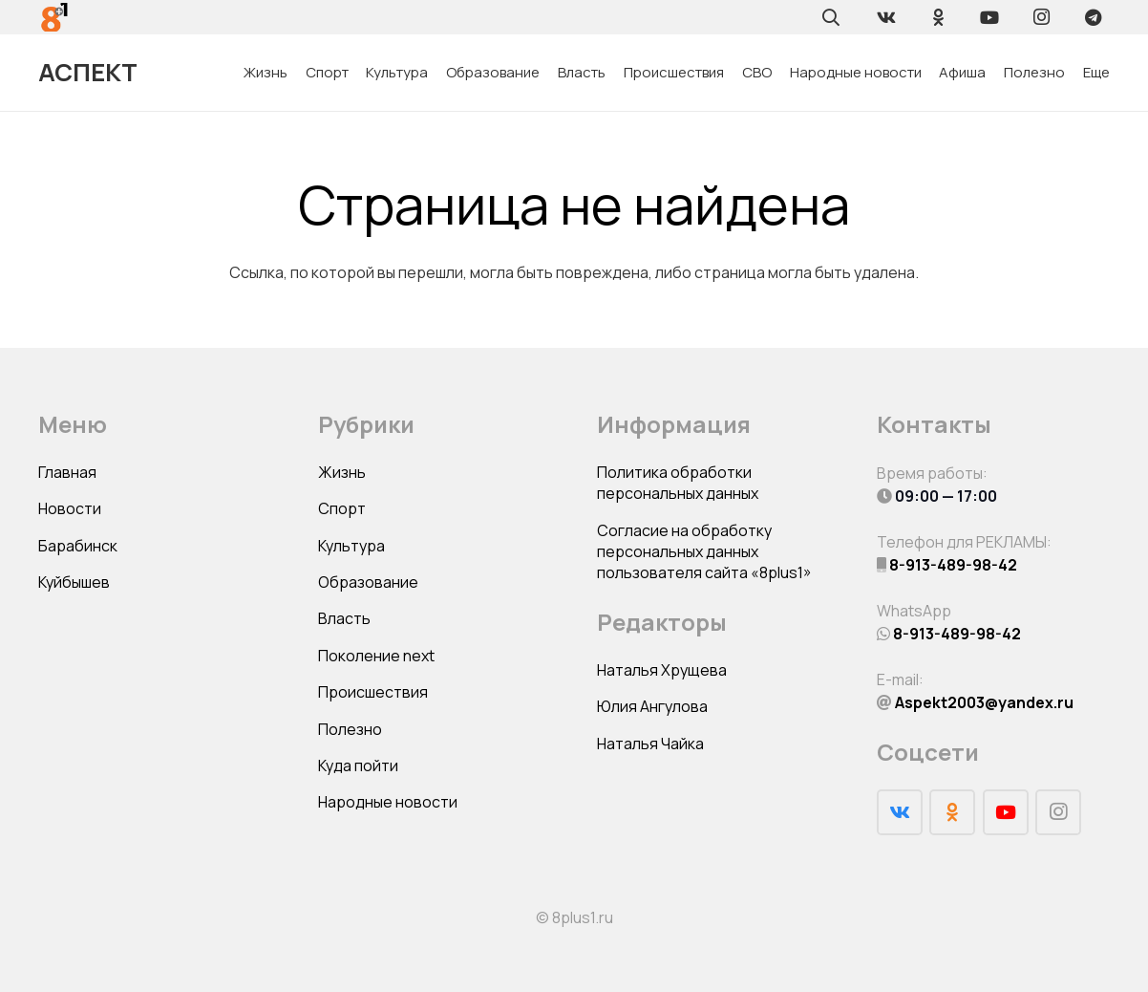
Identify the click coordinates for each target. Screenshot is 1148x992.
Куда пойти (358, 765)
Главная (67, 472)
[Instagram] (1041, 17)
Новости (69, 508)
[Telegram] (1092, 17)
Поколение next (376, 655)
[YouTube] (989, 17)
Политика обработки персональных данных (677, 483)
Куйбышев (74, 582)
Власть (344, 618)
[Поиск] (831, 17)
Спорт (342, 508)
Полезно (350, 729)
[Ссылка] (55, 17)
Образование (368, 582)
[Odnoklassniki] (938, 17)
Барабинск (77, 545)
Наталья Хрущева (662, 669)
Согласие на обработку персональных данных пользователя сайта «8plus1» (704, 552)
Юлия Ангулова (652, 706)
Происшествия (373, 691)
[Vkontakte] (886, 17)
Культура (351, 545)
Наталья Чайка (650, 743)
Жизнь (342, 472)
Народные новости (387, 801)
